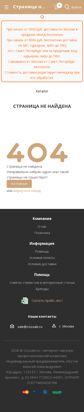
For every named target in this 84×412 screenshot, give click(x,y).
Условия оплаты (42, 257)
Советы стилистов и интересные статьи (42, 282)
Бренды (42, 288)
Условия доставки (42, 264)
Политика (42, 232)
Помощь (42, 251)
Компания (42, 218)
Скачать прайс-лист (47, 300)
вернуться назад (27, 190)
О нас (42, 226)
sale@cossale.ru (29, 326)
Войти (76, 7)
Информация (42, 243)
